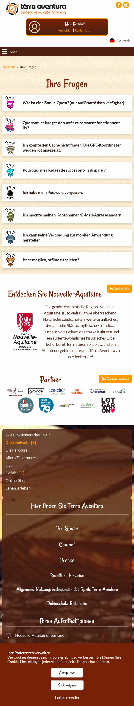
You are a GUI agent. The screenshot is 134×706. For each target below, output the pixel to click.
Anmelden (65, 30)
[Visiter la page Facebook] (119, 5)
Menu (11, 52)
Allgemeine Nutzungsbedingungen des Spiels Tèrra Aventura (67, 589)
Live (9, 465)
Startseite (9, 67)
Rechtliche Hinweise (67, 575)
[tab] (67, 103)
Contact (67, 544)
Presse (67, 560)
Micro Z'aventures (21, 457)
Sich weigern (67, 685)
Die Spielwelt (17, 442)
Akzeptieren (67, 672)
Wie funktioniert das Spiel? (28, 435)
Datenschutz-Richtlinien (67, 603)
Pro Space (67, 528)
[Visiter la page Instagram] (126, 5)
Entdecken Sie (119, 288)
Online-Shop (16, 480)
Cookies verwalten (67, 697)
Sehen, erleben (18, 488)
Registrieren (83, 30)
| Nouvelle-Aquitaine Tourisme (35, 635)
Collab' (11, 473)
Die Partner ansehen (115, 379)
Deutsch (123, 41)
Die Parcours (16, 450)
